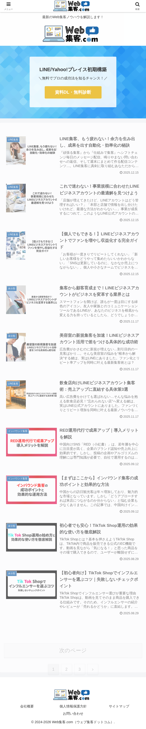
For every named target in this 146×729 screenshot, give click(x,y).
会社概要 (27, 706)
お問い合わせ (73, 713)
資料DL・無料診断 (73, 92)
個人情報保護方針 (73, 706)
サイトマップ (119, 706)
